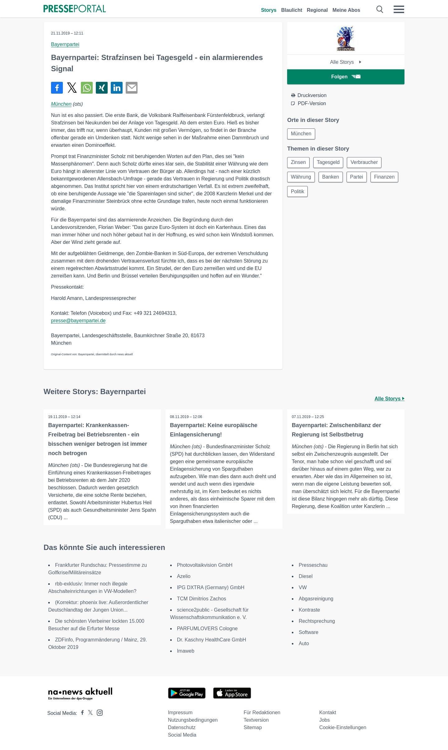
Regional (317, 10)
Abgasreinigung (316, 598)
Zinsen (298, 162)
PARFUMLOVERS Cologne (207, 628)
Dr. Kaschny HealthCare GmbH (211, 639)
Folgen (345, 76)
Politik (330, 192)
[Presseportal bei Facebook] (80, 713)
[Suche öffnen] (380, 9)
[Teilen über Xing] (102, 88)
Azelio (184, 576)
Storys (269, 10)
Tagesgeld (329, 162)
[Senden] (132, 88)
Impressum (180, 712)
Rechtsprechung (317, 621)
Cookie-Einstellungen (342, 727)
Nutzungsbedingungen (193, 720)
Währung (301, 177)
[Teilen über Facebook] (57, 88)
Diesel (305, 576)
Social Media (182, 735)
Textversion (256, 720)
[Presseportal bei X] (88, 713)
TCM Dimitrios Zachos (201, 598)
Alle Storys (346, 62)
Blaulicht (291, 10)
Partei (358, 177)
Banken (331, 177)
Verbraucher (366, 162)
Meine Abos (346, 10)
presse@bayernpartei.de (78, 320)
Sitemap (253, 727)
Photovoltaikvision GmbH (205, 565)
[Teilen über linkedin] (117, 88)
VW (303, 587)
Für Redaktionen (262, 712)
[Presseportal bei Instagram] (98, 712)
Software (308, 632)
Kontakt (327, 712)
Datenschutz (182, 727)
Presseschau (313, 565)
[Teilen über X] (72, 88)
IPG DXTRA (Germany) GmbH (211, 587)
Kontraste (309, 610)
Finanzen (301, 192)
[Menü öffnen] (398, 9)
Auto (304, 643)
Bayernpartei (65, 44)
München (61, 104)
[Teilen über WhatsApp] (87, 88)
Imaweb (185, 651)
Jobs (324, 720)
